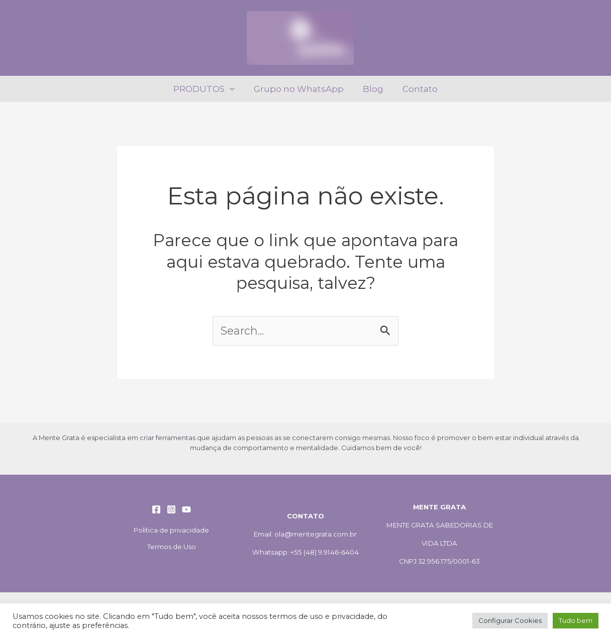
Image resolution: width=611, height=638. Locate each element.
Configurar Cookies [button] (510, 620)
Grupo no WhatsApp (300, 89)
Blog (372, 89)
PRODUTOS (207, 88)
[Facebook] (156, 509)
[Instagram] (171, 509)
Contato (417, 89)
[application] (233, 88)
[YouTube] (186, 509)
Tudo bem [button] (575, 620)
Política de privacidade (171, 530)
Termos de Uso (171, 547)
